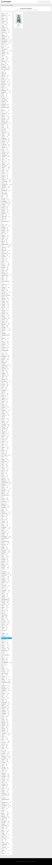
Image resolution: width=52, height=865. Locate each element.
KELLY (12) (4, 393)
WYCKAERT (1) (5, 834)
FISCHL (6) (4, 258)
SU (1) (3, 750)
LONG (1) (4, 464)
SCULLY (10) (4, 716)
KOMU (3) (4, 408)
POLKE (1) (4, 638)
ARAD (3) (3, 46)
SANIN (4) (4, 701)
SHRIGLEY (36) (5, 725)
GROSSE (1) (5, 315)
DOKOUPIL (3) (5, 225)
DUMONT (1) (4, 235)
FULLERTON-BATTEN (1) (6, 282)
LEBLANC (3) (4, 441)
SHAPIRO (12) (4, 721)
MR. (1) (2, 539)
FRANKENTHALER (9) (6, 275)
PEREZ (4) (4, 618)
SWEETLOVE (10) (5, 756)
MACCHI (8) (4, 470)
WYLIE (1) (4, 836)
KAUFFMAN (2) (5, 390)
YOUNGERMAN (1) (5, 844)
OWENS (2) (4, 596)
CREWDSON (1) (5, 185)
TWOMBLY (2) (4, 785)
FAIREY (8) (4, 252)
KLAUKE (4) (4, 401)
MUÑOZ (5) (4, 547)
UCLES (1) (4, 787)
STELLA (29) (4, 745)
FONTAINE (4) (4, 265)
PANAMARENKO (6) (5, 599)
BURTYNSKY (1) (5, 129)
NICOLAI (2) (6, 569)
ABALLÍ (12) (4, 13)
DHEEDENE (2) (5, 213)
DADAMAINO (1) (4, 193)
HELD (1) (3, 332)
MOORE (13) (4, 525)
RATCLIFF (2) (4, 661)
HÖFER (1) (4, 345)
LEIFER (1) (3, 444)
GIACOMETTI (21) (6, 292)
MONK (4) (4, 524)
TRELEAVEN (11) (5, 776)
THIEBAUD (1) (5, 762)
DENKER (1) (4, 212)
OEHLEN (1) (4, 582)
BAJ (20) (4, 62)
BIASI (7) (4, 95)
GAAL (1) (4, 285)
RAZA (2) (4, 665)
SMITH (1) (3, 736)
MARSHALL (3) (6, 488)
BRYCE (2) (4, 125)
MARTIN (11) (4, 493)
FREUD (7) (4, 278)
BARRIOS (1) (4, 76)
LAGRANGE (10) (5, 425)
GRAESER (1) (5, 310)
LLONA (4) (4, 462)
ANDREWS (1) (5, 38)
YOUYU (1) (3, 845)
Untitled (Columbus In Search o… (18, 26)
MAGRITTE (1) (4, 478)
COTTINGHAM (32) (6, 181)
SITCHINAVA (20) (5, 733)
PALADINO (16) (5, 598)
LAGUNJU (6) (4, 427)
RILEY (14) (4, 674)
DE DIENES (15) (5, 199)
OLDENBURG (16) (5, 585)
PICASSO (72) (4, 624)
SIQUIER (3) (4, 731)
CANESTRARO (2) (5, 139)
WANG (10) (5, 813)
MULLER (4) (5, 542)
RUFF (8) (4, 696)
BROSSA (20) (4, 121)
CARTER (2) (4, 142)
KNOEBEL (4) (4, 405)
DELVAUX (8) (4, 207)
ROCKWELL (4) (5, 681)
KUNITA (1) (4, 421)
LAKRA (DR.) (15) (4, 428)
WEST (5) (4, 819)
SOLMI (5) (4, 739)
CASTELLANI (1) (5, 144)
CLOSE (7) (4, 173)
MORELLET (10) (5, 528)
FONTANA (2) (4, 267)
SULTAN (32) (4, 754)
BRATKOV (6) (5, 118)
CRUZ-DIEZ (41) (5, 187)
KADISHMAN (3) (5, 381)
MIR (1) (4, 518)
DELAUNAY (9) (4, 205)
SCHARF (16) (4, 708)
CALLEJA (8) (4, 136)
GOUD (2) (4, 308)
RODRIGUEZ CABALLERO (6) (6, 683)
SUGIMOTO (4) (5, 751)
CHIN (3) (3, 161)
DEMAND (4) (5, 210)
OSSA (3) (4, 593)
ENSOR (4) (4, 242)
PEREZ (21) (4, 616)
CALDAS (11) (5, 133)
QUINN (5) (4, 651)
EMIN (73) (4, 239)
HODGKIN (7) (5, 344)
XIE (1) (3, 839)
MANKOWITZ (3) (5, 481)
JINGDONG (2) (4, 368)
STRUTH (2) (4, 748)
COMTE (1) (4, 178)
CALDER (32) (5, 135)
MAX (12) (4, 502)
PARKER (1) (4, 607)
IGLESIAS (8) (5, 355)
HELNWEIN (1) (5, 333)
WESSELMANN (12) (5, 817)
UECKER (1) (4, 790)
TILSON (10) (4, 764)
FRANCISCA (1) (4, 273)
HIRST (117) (4, 341)
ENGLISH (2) (4, 241)
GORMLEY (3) (5, 305)
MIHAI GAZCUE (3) (5, 513)
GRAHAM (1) (4, 312)
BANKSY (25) (3, 73)
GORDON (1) (5, 304)
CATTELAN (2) (5, 145)
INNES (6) (4, 361)
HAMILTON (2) (5, 324)
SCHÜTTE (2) (5, 714)
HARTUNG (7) (4, 327)
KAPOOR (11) (4, 384)
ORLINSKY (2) (5, 591)
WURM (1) (4, 833)
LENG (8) (4, 448)
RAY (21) (3, 664)
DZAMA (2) (4, 238)
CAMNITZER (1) (5, 138)
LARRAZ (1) (4, 433)
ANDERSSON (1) (5, 36)
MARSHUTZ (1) (5, 490)
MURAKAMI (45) (5, 551)
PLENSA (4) (4, 634)
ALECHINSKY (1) (5, 30)
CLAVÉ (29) (4, 170)
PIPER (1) (4, 628)
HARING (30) (4, 325)
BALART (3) (4, 64)
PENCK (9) (4, 613)
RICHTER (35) (5, 670)
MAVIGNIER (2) (5, 501)
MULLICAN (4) (4, 544)
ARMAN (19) (6, 50)
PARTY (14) (4, 610)
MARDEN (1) (4, 485)
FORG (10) (4, 269)
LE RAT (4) (4, 439)
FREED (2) (4, 276)
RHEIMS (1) (4, 668)
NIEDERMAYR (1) (5, 571)
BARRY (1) (4, 78)
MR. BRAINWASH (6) (5, 541)
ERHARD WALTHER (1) (6, 244)
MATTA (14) (4, 499)
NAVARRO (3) (5, 561)
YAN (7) (3, 841)
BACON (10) (4, 58)
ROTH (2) (4, 691)
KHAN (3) (3, 396)
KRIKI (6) (3, 416)
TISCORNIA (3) (4, 768)
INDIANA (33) (5, 359)
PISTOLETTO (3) (6, 631)
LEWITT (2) (4, 453)
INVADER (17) (3, 362)
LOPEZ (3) (4, 467)
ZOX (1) (3, 851)
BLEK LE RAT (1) (4, 99)
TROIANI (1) (4, 779)
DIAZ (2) (4, 215)
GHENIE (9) (4, 290)
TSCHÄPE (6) (5, 781)
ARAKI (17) (5, 47)
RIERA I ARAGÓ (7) (4, 673)
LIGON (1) (4, 456)
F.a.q (35, 861)
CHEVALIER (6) (5, 156)
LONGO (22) (4, 465)
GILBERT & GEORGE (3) (5, 295)
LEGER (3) (4, 442)
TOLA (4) (3, 771)
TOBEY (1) (4, 770)
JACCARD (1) (5, 364)
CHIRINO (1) (4, 164)
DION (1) (3, 219)
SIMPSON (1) (4, 730)
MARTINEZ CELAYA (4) (6, 496)
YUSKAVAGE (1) (5, 847)
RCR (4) (2, 667)
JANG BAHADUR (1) (6, 365)
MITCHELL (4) (4, 521)
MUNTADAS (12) (5, 550)
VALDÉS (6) (4, 791)
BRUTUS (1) (4, 124)
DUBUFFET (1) (4, 232)
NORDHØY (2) (5, 579)
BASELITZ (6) (4, 81)
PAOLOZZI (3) (5, 604)
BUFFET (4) (4, 127)
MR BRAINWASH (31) (5, 538)
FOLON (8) (5, 264)
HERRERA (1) (5, 338)
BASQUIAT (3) (6, 82)
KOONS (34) (4, 411)
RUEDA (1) (4, 694)
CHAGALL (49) (4, 153)
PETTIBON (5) (5, 621)
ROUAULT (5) (5, 693)
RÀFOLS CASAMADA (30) (6, 655)
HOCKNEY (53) (5, 342)
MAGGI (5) (4, 476)
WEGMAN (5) (5, 816)
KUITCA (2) (5, 419)
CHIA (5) (4, 158)
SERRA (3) (4, 719)
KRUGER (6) (4, 418)
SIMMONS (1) (4, 728)
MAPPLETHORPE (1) (6, 482)
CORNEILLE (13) (6, 179)
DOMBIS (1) (4, 227)
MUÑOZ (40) (4, 548)
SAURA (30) (4, 705)
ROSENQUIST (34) (5, 690)
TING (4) (4, 765)
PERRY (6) (4, 619)
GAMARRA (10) (5, 287)
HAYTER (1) (5, 330)
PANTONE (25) (5, 601)
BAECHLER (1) (5, 61)
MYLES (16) (4, 555)
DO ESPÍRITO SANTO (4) (6, 222)
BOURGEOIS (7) (5, 113)
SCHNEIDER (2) (5, 711)
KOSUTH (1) (4, 413)
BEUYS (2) (4, 93)
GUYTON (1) (4, 319)
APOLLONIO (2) (5, 42)
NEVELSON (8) (5, 565)
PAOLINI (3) (4, 602)
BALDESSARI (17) (5, 66)
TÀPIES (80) (4, 761)
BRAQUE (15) (5, 116)
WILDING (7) (4, 824)
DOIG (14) (4, 224)
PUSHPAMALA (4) (5, 650)
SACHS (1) (4, 699)
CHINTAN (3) (5, 162)
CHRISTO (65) (5, 167)
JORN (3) (4, 378)
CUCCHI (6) (4, 189)
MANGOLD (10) (5, 479)
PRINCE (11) (4, 647)
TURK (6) (4, 782)
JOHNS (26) (4, 371)
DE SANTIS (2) (5, 204)
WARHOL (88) (4, 814)
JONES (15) (4, 376)
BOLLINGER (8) (4, 104)
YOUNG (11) (4, 842)
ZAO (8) (4, 848)
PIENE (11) (4, 625)
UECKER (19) (5, 788)
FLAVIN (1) (4, 259)
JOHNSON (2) (5, 375)
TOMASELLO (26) (5, 774)
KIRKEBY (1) (4, 399)
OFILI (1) (3, 584)
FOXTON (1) (4, 270)
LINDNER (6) (4, 459)
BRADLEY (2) (4, 115)
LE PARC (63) (4, 438)
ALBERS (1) (4, 26)
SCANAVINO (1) (5, 707)
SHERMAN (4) (4, 724)
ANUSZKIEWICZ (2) (6, 41)
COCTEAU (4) (4, 175)
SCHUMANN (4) (5, 713)
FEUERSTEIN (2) (5, 256)
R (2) (2, 653)
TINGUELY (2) (4, 767)
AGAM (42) (4, 22)
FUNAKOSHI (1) (5, 284)
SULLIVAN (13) (5, 753)
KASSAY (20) (4, 385)
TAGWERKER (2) (5, 757)
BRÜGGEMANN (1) (5, 122)
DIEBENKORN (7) (5, 216)
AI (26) (3, 24)
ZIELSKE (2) (5, 850)
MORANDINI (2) (5, 527)
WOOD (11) (4, 827)
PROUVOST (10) (5, 648)
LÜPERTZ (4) (4, 468)
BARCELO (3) (4, 75)
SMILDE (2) (5, 734)
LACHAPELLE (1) (5, 424)
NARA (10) (5, 556)
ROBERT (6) (5, 679)
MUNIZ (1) (3, 545)
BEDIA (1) (3, 87)
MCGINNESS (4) (5, 507)
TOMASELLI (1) (5, 773)
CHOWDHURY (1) (5, 165)
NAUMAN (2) (4, 558)
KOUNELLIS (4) (5, 415)
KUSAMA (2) (4, 422)
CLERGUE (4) (4, 172)
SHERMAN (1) (4, 722)
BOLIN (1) (3, 102)
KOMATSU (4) (5, 407)
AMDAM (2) (4, 35)
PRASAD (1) (5, 645)
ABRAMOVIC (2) (5, 15)
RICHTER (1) (4, 671)
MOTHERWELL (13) (6, 536)
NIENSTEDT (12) (5, 573)
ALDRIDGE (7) (4, 29)
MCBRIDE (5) (4, 504)
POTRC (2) (4, 644)
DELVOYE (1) (4, 209)
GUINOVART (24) (5, 318)
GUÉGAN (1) (5, 316)
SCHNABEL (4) (4, 710)
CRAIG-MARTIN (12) (6, 184)
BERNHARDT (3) (5, 92)
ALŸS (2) (4, 33)
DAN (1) (4, 196)
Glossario (33, 861)
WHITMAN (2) (5, 822)
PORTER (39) (4, 642)
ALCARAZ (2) (4, 27)
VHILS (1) (3, 810)
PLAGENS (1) (4, 633)
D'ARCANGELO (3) (5, 190)
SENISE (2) (4, 717)
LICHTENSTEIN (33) (5, 455)
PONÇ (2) (3, 641)
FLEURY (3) (4, 261)
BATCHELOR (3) (5, 84)
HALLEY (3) (4, 321)
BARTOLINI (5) (5, 79)
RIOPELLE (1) (5, 676)
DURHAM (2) (4, 236)
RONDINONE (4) (5, 688)
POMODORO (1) (5, 639)
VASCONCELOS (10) (6, 805)
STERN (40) (4, 747)
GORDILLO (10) (4, 302)
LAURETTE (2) (5, 435)
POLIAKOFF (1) (5, 636)
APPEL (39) (4, 44)
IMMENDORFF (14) (5, 356)
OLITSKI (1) (4, 587)
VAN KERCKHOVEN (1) (6, 795)
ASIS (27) (4, 56)
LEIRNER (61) (4, 447)
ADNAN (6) (4, 21)
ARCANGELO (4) (4, 49)
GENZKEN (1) (4, 288)
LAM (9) (4, 430)
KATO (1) (4, 387)
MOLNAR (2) (4, 522)
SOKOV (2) (4, 737)
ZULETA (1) (5, 853)
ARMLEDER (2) (4, 52)
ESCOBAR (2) (5, 247)
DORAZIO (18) (5, 230)
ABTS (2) (4, 16)
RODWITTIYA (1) (5, 685)
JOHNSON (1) (4, 373)
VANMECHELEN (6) (5, 802)
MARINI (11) (4, 487)
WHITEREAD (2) (5, 821)
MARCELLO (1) (5, 484)
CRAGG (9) (4, 182)
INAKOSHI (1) (5, 358)
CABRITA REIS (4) (5, 132)
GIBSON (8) (4, 293)
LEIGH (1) (4, 445)
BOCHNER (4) (4, 101)
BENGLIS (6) (4, 89)
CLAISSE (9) (5, 169)
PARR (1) (4, 608)
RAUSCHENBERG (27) (6, 662)
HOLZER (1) (4, 348)
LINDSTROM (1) (5, 461)
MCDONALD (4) (5, 505)
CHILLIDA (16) (5, 159)
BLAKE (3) (4, 96)
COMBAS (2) (4, 176)
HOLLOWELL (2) (5, 347)
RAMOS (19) (4, 659)
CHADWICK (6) (5, 152)
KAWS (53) (3, 391)
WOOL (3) (5, 830)
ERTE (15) (5, 245)
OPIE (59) (4, 588)
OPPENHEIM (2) (5, 590)
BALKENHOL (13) (5, 67)
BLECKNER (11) (5, 98)
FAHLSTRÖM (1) (5, 250)
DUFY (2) (3, 233)
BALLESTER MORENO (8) (5, 70)
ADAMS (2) (4, 19)
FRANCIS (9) (4, 272)
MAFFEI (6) (4, 475)
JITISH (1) (4, 370)
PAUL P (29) (3, 611)
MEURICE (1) (5, 511)
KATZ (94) (4, 388)
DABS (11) (4, 192)
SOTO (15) (5, 741)
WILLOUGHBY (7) (5, 825)
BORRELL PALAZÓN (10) (6, 108)
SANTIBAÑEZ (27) (5, 702)
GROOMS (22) (4, 313)
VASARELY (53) (5, 804)
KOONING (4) (5, 410)
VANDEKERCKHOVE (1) (6, 800)
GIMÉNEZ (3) (4, 298)
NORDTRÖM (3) (5, 581)
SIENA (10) (4, 727)
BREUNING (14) (4, 119)
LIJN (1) (3, 458)
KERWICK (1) (4, 395)
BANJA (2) (3, 72)
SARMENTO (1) (5, 704)
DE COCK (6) (4, 198)
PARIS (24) (4, 605)
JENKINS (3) (4, 367)
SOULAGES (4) (5, 742)
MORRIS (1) (4, 533)
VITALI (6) (4, 811)
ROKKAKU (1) (5, 687)
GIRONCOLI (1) (5, 299)
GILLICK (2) (4, 296)
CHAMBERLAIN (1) (5, 155)
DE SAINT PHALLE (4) (6, 202)
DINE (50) (3, 218)
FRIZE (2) (4, 279)
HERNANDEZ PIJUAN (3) (6, 336)
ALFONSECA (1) (5, 32)
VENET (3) (4, 808)
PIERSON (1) (4, 627)
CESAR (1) (4, 150)
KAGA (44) (4, 382)
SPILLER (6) (4, 744)
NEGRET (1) (4, 562)
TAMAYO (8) (4, 759)
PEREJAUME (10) (4, 615)
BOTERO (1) (5, 110)
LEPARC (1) (4, 450)
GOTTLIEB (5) (5, 307)
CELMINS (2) (4, 147)
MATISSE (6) (4, 498)
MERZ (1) (4, 508)
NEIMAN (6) (4, 564)
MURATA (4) (4, 553)
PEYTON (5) (5, 622)
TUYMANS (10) (4, 784)
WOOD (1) (4, 828)
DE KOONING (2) (5, 201)
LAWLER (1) (4, 436)
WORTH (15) (4, 831)
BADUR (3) (4, 59)
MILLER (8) (4, 515)
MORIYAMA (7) (5, 531)
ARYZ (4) (3, 55)
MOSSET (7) (4, 535)
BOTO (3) (4, 112)
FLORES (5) (5, 262)
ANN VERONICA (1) (6, 39)
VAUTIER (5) (5, 807)
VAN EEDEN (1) (5, 793)
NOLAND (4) (5, 578)
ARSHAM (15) (4, 53)
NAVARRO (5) (4, 559)
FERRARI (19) (4, 255)
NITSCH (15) (5, 576)
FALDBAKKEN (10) (5, 253)
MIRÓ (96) (4, 519)
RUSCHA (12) (5, 697)
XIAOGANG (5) (5, 837)
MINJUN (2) (4, 516)
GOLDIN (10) (4, 301)
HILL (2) (3, 339)
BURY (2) (3, 130)
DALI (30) (4, 195)
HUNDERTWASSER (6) (4, 351)
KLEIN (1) (4, 402)
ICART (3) (4, 353)
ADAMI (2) (4, 18)
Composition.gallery (5, 5)
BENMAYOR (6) (5, 90)
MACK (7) (4, 473)
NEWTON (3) (5, 567)
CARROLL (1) (5, 141)
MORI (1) (4, 530)
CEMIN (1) (4, 149)
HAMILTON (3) (5, 322)
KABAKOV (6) (4, 379)
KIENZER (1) (4, 398)
